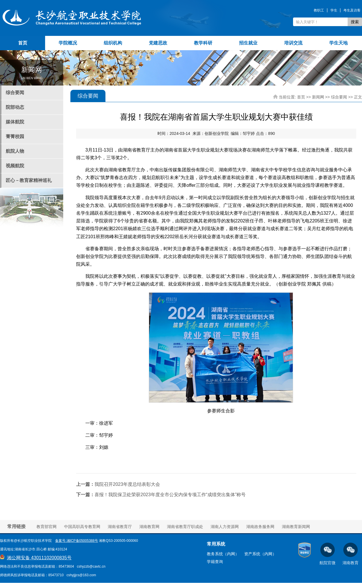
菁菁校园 (15, 136)
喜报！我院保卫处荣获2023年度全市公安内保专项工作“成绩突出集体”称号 (161, 494)
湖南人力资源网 (225, 526)
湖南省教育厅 (120, 526)
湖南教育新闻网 (296, 526)
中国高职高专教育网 (82, 526)
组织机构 (113, 42)
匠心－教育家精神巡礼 (29, 180)
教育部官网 (46, 526)
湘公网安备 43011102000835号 (39, 557)
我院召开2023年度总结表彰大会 (118, 484)
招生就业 (248, 42)
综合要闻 (15, 92)
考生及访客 (352, 10)
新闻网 (318, 97)
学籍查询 (215, 561)
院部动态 (15, 107)
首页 (22, 42)
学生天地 (338, 42)
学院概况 (68, 42)
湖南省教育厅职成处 (185, 526)
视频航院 (15, 165)
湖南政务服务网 (260, 526)
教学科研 (203, 42)
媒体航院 (15, 121)
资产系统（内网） (260, 554)
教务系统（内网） (223, 554)
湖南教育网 (149, 526)
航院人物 (15, 151)
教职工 (319, 10)
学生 (333, 10)
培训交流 (293, 42)
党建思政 (158, 42)
